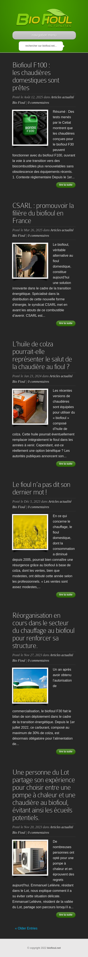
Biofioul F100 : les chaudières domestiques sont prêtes (35, 76)
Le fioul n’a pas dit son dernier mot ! (41, 488)
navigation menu (44, 35)
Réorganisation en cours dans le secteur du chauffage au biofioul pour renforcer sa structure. (43, 630)
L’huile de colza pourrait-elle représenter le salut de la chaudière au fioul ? (42, 355)
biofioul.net (54, 947)
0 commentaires (38, 102)
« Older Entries (26, 928)
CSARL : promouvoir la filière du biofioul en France (43, 213)
